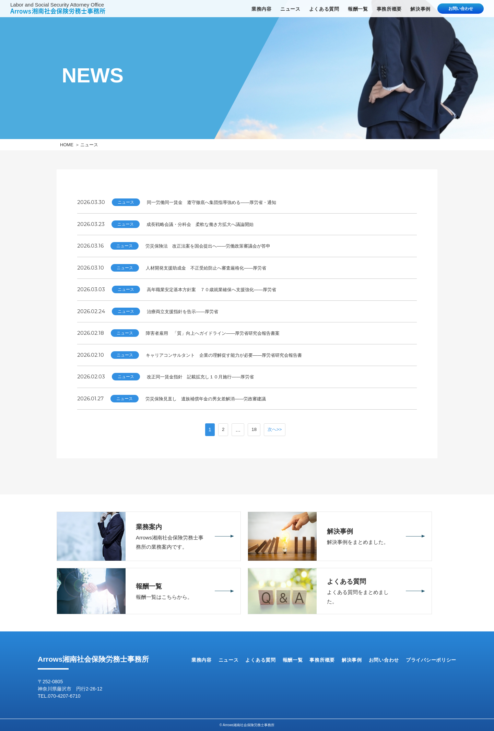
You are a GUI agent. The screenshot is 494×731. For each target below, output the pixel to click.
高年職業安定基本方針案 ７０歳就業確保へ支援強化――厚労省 (221, 289)
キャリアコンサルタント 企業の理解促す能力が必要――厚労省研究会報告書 (236, 355)
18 (253, 430)
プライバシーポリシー (431, 660)
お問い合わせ (460, 8)
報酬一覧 (358, 9)
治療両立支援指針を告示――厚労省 (188, 311)
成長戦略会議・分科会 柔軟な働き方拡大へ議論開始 (208, 224)
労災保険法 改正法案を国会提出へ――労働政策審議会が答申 (217, 246)
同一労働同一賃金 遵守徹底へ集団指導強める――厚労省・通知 (221, 202)
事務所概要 (389, 9)
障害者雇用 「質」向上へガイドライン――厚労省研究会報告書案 (223, 333)
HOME (66, 144)
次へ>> (275, 430)
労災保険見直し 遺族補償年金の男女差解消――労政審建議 (214, 398)
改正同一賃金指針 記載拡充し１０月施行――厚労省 (208, 376)
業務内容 (261, 9)
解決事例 (420, 9)
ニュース (290, 9)
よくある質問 (324, 9)
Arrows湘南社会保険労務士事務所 (93, 659)
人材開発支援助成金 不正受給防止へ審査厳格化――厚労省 (215, 268)
